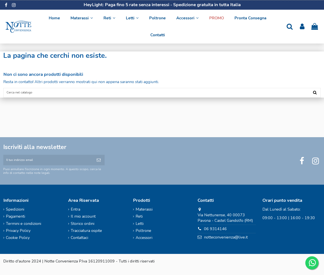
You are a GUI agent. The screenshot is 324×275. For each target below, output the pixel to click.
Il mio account (83, 222)
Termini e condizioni (23, 229)
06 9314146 (215, 235)
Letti (140, 229)
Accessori (144, 244)
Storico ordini (82, 229)
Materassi (144, 215)
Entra (75, 215)
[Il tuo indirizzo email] (48, 165)
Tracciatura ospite (86, 237)
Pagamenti (15, 222)
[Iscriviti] (99, 165)
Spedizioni (15, 215)
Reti (139, 222)
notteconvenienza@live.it (226, 243)
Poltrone (143, 237)
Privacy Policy (18, 237)
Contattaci (79, 244)
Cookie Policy (18, 244)
